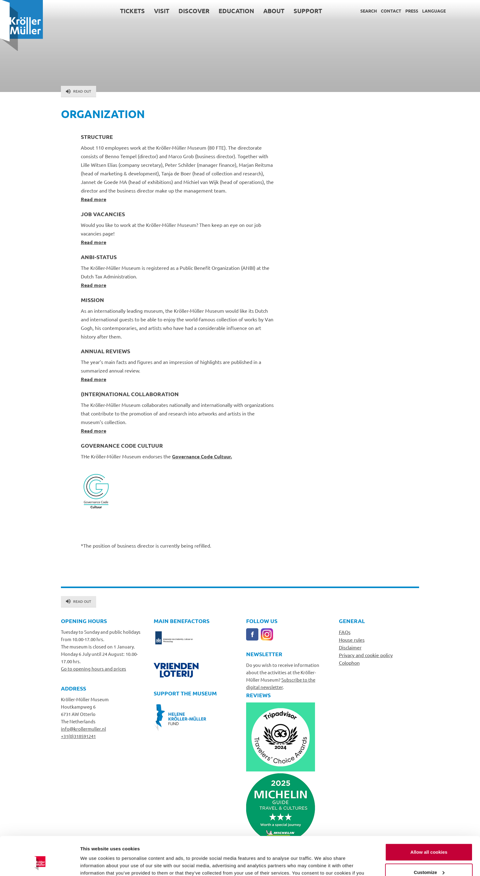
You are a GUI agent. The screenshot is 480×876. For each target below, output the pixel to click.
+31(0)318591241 (78, 736)
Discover (193, 11)
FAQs (345, 632)
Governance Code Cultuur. (202, 456)
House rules (352, 640)
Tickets (132, 11)
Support (308, 11)
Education (236, 11)
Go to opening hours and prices (93, 668)
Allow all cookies (429, 818)
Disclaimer (350, 647)
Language (434, 10)
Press (411, 10)
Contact (391, 10)
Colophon (349, 663)
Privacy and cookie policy (366, 655)
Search (368, 10)
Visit (161, 11)
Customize (429, 838)
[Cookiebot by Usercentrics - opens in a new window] (39, 864)
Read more (93, 199)
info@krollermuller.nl (83, 729)
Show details (94, 863)
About (273, 11)
